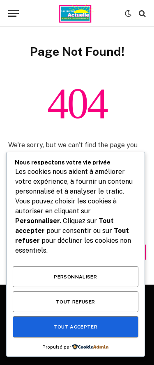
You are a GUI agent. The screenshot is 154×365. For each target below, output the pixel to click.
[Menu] (13, 13)
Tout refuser (75, 302)
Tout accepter (75, 327)
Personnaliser (75, 277)
